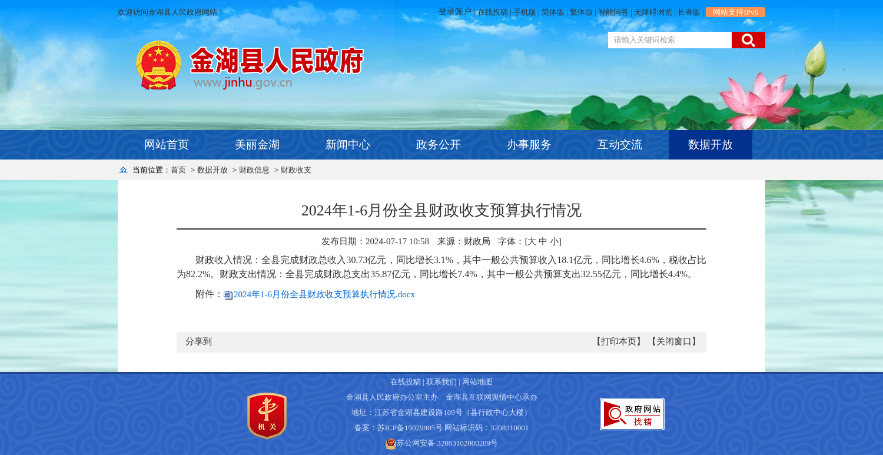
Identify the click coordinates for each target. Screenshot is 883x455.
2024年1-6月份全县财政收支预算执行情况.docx (324, 294)
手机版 (524, 12)
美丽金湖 (257, 144)
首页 (178, 169)
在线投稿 (492, 12)
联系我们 (441, 381)
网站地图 (477, 381)
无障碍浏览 (653, 12)
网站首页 (166, 144)
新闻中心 (348, 144)
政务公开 (438, 144)
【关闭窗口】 (674, 341)
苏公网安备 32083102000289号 (447, 443)
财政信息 (254, 169)
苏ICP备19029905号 (410, 427)
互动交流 (619, 144)
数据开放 (710, 144)
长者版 (689, 12)
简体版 (553, 12)
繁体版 (581, 12)
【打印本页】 (618, 341)
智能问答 (613, 12)
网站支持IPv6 (735, 12)
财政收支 (296, 169)
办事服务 (529, 144)
